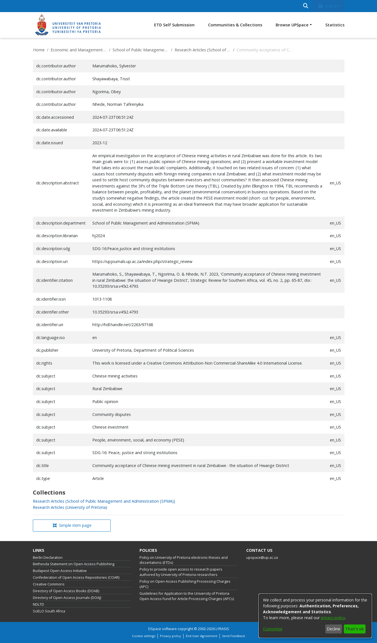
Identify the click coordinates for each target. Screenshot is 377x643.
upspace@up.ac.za (262, 557)
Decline (333, 628)
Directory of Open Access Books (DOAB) (66, 591)
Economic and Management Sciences (79, 49)
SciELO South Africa (49, 611)
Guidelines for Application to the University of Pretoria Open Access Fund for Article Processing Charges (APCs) (187, 596)
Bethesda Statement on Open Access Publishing (73, 564)
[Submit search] (306, 6)
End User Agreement (201, 636)
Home (39, 49)
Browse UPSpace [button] (292, 25)
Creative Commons (49, 584)
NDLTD (38, 604)
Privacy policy (170, 636)
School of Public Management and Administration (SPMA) (141, 49)
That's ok (354, 628)
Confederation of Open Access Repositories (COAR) (76, 577)
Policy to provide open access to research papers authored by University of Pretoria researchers (181, 572)
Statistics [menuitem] (334, 25)
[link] (104, 501)
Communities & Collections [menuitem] (235, 25)
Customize (272, 628)
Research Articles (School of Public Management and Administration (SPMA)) (203, 49)
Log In (327, 5)
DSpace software (162, 628)
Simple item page (72, 525)
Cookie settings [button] (143, 636)
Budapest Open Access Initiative (60, 570)
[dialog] (315, 615)
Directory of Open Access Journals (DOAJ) (67, 597)
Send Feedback (233, 636)
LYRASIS (222, 628)
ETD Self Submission (174, 25)
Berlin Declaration (48, 557)
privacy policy (333, 617)
